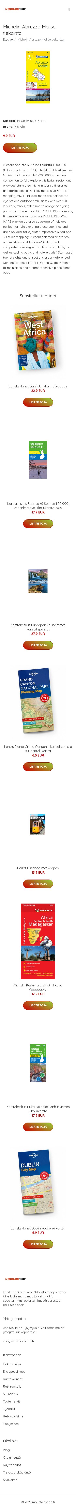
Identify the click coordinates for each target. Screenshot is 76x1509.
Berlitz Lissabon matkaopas (38, 868)
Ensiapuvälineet (14, 1371)
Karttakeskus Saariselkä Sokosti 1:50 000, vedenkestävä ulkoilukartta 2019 (38, 506)
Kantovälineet (12, 1379)
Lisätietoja (20, 147)
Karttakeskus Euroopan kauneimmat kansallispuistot (38, 627)
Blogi (6, 1450)
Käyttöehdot (12, 1465)
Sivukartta (10, 1480)
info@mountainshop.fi (18, 1341)
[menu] (69, 9)
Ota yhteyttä (12, 1457)
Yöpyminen (11, 1424)
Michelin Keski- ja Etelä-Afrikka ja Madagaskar (38, 987)
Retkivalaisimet (13, 1416)
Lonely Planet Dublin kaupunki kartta (38, 1228)
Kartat (41, 121)
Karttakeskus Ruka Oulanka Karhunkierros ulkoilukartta (38, 1109)
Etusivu (8, 39)
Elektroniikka (12, 1364)
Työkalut (9, 1409)
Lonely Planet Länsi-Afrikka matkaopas (38, 386)
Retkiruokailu (12, 1386)
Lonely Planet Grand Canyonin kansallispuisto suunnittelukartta (38, 749)
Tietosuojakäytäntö (17, 1472)
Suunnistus (28, 121)
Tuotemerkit (11, 1401)
